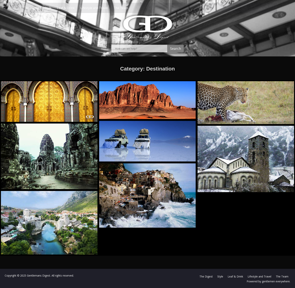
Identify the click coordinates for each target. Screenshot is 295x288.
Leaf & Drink (72, 8)
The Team (127, 8)
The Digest (38, 8)
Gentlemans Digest (38, 275)
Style (54, 8)
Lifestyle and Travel (101, 8)
